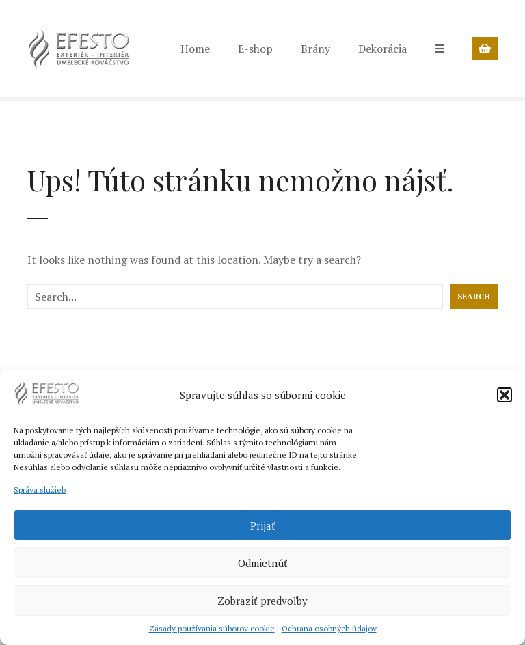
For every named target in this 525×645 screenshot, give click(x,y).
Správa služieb (40, 489)
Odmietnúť (263, 563)
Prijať (262, 525)
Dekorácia (382, 48)
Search (473, 296)
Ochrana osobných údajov (329, 628)
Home (195, 48)
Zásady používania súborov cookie (212, 628)
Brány (315, 48)
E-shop (255, 48)
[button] (504, 395)
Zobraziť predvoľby (262, 600)
